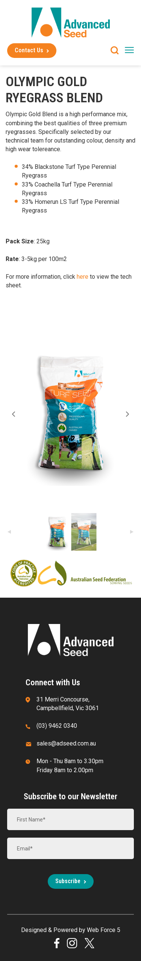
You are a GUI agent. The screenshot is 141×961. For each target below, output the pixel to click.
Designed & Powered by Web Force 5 (70, 930)
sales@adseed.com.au (66, 743)
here (83, 276)
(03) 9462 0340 (56, 725)
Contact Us (29, 50)
